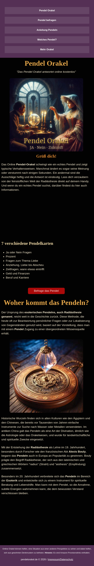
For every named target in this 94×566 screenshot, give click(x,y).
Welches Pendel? (47, 39)
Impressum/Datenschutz (60, 559)
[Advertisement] (46, 216)
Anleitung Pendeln (47, 30)
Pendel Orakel (47, 10)
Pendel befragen (47, 20)
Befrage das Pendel (46, 290)
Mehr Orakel (47, 49)
